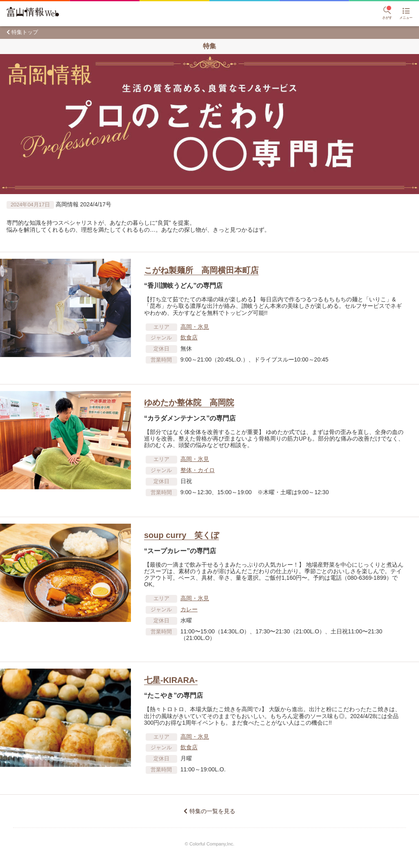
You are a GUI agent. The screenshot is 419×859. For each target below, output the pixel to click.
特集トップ (24, 32)
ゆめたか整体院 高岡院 (189, 402)
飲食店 (189, 337)
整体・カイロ (197, 470)
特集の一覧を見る (212, 811)
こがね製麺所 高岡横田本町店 (201, 270)
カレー (189, 609)
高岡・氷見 (194, 326)
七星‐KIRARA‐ (171, 680)
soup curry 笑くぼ (181, 535)
